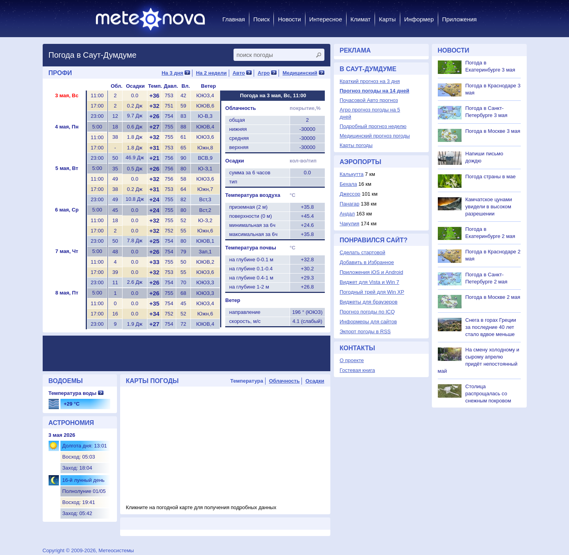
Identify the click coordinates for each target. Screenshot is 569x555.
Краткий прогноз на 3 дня (370, 81)
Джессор (350, 194)
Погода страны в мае (490, 176)
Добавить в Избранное (367, 262)
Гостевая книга (357, 370)
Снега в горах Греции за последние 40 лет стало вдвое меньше (490, 327)
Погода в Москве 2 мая (492, 297)
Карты (387, 19)
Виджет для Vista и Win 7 (369, 282)
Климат (360, 19)
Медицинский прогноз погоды (375, 136)
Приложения (459, 19)
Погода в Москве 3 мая (492, 131)
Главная (233, 19)
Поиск (261, 19)
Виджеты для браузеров (369, 302)
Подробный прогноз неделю (373, 126)
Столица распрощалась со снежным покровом (488, 393)
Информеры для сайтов (368, 322)
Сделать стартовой (362, 252)
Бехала (348, 184)
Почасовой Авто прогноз (369, 100)
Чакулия (350, 224)
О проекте (352, 360)
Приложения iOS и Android (371, 272)
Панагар (350, 204)
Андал (347, 214)
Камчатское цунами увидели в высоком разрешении (488, 206)
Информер (419, 19)
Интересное (325, 19)
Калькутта (352, 174)
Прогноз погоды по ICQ (367, 312)
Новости (289, 19)
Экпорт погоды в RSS (365, 331)
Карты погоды (356, 145)
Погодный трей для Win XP (372, 292)
